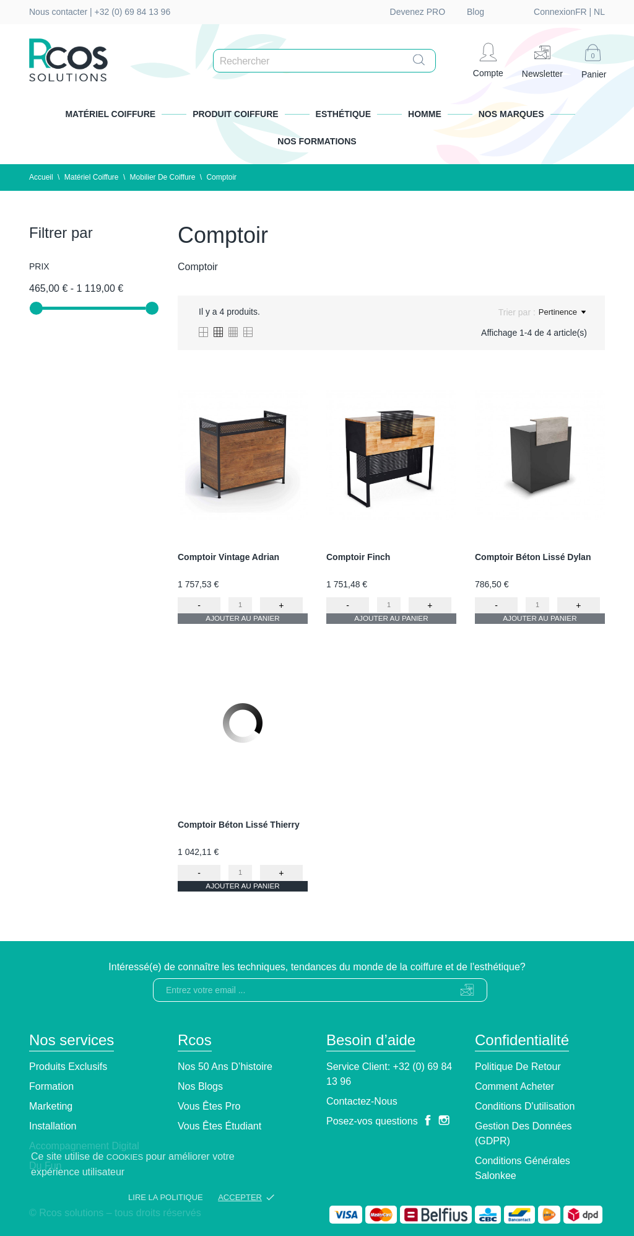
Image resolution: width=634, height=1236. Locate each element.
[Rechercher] (327, 61)
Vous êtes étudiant (219, 1126)
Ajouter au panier (242, 622)
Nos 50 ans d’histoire (225, 1066)
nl (533, 12)
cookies (124, 1157)
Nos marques (511, 114)
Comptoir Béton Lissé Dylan (533, 557)
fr (515, 12)
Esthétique (343, 114)
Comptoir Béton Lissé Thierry (239, 825)
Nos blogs (200, 1086)
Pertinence (562, 312)
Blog (475, 12)
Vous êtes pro (209, 1106)
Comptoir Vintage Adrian (228, 557)
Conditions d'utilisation (525, 1106)
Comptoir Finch (358, 557)
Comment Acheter (514, 1086)
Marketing (50, 1106)
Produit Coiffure (235, 114)
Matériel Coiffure (110, 114)
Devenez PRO (417, 12)
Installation (53, 1126)
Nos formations (316, 141)
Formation (51, 1086)
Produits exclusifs (68, 1066)
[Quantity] (240, 605)
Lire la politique (165, 1197)
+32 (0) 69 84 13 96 (133, 12)
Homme (424, 114)
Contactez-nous (361, 1101)
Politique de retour (518, 1066)
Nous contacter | (62, 12)
